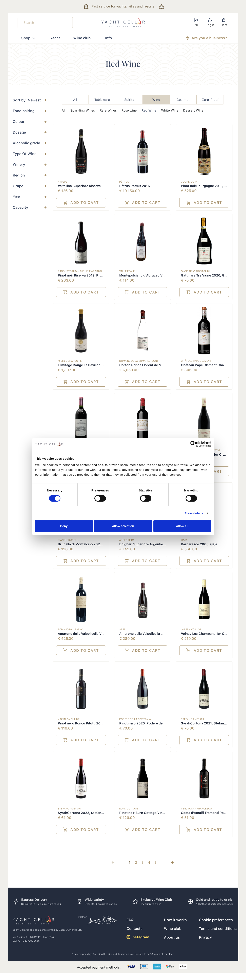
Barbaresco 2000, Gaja (199, 544)
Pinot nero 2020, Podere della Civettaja (150, 723)
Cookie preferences (216, 920)
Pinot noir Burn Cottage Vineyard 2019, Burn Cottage (161, 813)
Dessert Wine (193, 110)
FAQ (130, 920)
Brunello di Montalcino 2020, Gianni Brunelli (92, 544)
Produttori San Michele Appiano (80, 271)
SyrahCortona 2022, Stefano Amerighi (88, 813)
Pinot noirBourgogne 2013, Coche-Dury (212, 186)
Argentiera (126, 540)
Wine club (82, 38)
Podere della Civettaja (135, 719)
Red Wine (148, 110)
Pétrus (124, 181)
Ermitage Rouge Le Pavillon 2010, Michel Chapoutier (98, 365)
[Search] (45, 22)
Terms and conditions (218, 928)
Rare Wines (108, 110)
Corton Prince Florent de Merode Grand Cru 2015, (158, 365)
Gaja (184, 540)
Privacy (205, 937)
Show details (193, 513)
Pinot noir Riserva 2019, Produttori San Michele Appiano (102, 275)
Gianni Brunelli (68, 540)
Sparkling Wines (82, 110)
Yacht (55, 38)
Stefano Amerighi (192, 719)
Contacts (135, 928)
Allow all (182, 526)
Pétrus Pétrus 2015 (134, 186)
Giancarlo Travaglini (195, 271)
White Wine (169, 110)
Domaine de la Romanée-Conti (139, 360)
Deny (64, 526)
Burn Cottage (128, 808)
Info (108, 38)
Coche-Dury (189, 181)
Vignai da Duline (68, 719)
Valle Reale (127, 271)
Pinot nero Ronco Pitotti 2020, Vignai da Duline (94, 723)
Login (210, 22)
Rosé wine (129, 110)
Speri (122, 629)
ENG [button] (195, 22)
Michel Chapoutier (70, 360)
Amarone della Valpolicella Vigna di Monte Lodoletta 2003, (103, 634)
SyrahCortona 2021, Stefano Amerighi (211, 723)
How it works (175, 920)
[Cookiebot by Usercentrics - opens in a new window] (193, 444)
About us (172, 937)
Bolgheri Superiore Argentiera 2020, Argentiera (156, 544)
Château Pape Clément (196, 360)
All (63, 110)
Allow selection (123, 526)
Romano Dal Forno (70, 629)
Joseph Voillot (191, 629)
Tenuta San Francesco (196, 808)
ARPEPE (62, 181)
